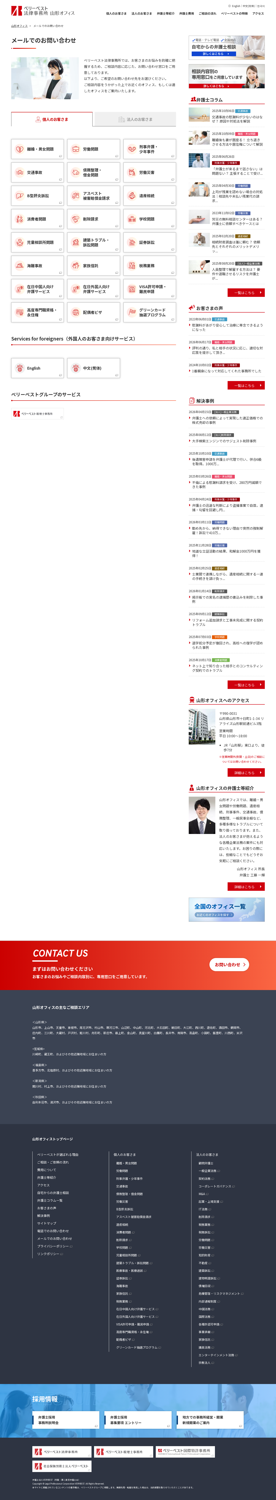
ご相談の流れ (207, 13)
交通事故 (122, 1186)
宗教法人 (204, 1362)
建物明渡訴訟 (207, 1278)
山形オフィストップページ (52, 1138)
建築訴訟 (204, 1270)
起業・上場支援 (209, 1201)
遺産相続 (122, 1224)
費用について (46, 1170)
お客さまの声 (46, 1208)
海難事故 (122, 1286)
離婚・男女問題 (126, 1163)
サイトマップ (46, 1223)
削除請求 (122, 1240)
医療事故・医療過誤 (129, 1270)
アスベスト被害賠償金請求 (134, 1217)
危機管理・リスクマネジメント (219, 1293)
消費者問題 (123, 1232)
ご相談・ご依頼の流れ (53, 1162)
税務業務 (122, 1301)
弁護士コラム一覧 (50, 1200)
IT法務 (203, 1209)
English (236, 6)
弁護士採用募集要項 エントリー (126, 1420)
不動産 (203, 1263)
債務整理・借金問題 (129, 1194)
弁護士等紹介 (166, 13)
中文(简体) (249, 6)
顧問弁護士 (206, 1163)
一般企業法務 (207, 1171)
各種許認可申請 (209, 1324)
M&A (202, 1194)
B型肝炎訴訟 (124, 1209)
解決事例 (43, 1215)
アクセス (258, 13)
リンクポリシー (48, 1253)
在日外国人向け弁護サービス (135, 1316)
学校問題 (122, 1247)
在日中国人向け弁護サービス (135, 1309)
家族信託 (122, 1293)
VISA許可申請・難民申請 (132, 1324)
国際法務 (204, 1316)
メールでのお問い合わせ (54, 1238)
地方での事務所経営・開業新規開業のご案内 (203, 1420)
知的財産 (204, 1255)
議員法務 (204, 1347)
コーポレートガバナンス (215, 1186)
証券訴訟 (122, 1278)
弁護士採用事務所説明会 (48, 1420)
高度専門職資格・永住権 (132, 1332)
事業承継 (204, 1332)
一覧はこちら (244, 292)
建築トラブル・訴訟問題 (132, 1263)
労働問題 (122, 1171)
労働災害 (122, 1201)
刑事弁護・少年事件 (129, 1178)
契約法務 (204, 1178)
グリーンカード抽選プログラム (136, 1347)
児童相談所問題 (126, 1255)
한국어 (261, 6)
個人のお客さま (116, 13)
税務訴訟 (204, 1232)
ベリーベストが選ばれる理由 (57, 1154)
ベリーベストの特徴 (234, 13)
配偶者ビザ (123, 1339)
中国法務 (204, 1309)
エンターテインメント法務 (216, 1355)
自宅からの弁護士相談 (53, 1192)
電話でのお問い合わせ (53, 1231)
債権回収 (204, 1286)
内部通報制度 (207, 1301)
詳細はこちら (244, 772)
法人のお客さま (141, 13)
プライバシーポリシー (53, 1246)
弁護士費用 (186, 13)
